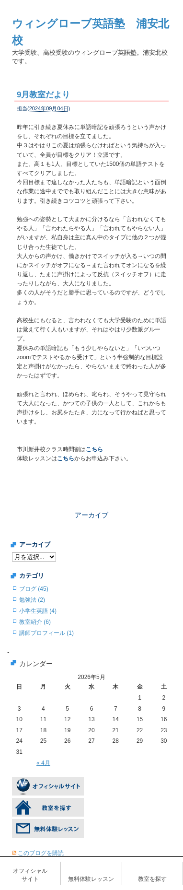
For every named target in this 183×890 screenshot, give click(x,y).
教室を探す (152, 879)
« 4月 (43, 763)
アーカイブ (91, 515)
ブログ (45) (33, 589)
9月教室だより (43, 94)
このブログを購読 (41, 853)
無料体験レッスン (91, 879)
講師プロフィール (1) (46, 633)
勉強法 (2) (32, 600)
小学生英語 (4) (38, 611)
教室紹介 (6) (35, 622)
